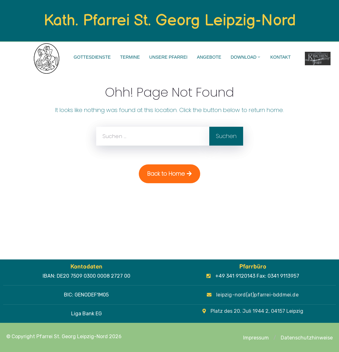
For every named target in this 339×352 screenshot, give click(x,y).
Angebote (209, 57)
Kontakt (280, 57)
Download (246, 57)
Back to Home (169, 174)
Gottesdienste (92, 57)
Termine (130, 57)
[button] (275, 338)
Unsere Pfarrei (168, 57)
